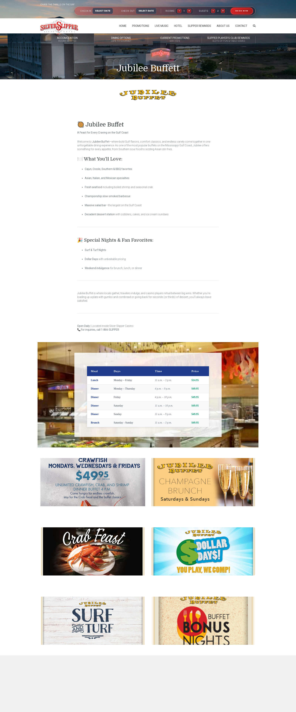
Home (122, 25)
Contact (241, 25)
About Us (223, 25)
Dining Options (121, 39)
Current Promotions (175, 39)
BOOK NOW (241, 11)
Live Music (161, 25)
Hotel (178, 25)
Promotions (140, 25)
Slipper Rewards (199, 25)
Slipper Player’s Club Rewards (228, 39)
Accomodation (67, 39)
